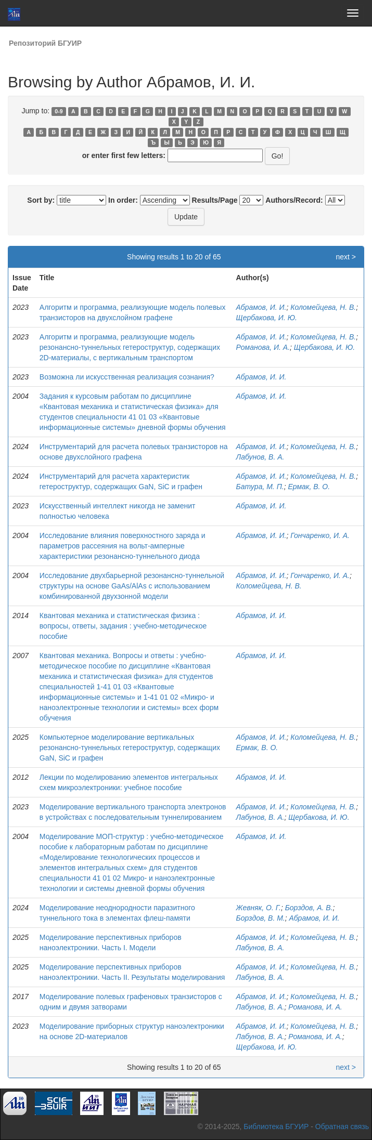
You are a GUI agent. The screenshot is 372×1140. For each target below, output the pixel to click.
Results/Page (215, 200)
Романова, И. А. (263, 347)
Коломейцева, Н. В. (323, 307)
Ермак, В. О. (309, 486)
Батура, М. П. (260, 486)
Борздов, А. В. (309, 907)
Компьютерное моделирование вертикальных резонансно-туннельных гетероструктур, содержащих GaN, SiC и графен (130, 747)
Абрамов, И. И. (261, 307)
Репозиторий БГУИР (45, 43)
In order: (123, 200)
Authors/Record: (294, 200)
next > (346, 257)
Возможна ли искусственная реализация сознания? (127, 377)
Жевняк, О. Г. (258, 907)
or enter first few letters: (123, 155)
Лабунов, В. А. (260, 457)
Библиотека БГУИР (276, 1126)
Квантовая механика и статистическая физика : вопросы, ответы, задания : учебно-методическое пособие (123, 625)
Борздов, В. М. (260, 918)
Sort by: (41, 200)
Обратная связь (342, 1126)
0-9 (58, 111)
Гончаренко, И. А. (320, 535)
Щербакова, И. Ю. (266, 317)
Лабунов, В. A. (260, 948)
